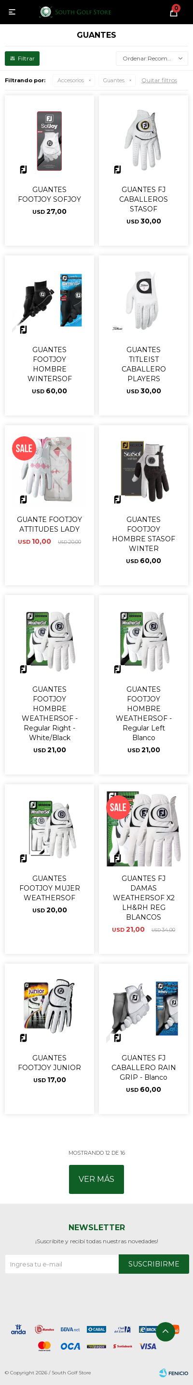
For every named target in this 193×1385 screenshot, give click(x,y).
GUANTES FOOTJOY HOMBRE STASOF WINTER (143, 534)
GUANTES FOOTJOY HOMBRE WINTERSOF (50, 364)
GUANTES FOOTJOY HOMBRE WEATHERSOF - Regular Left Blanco (144, 713)
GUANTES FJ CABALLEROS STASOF (143, 199)
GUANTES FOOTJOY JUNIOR (49, 1063)
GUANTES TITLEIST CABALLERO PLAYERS (144, 364)
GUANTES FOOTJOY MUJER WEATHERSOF (49, 888)
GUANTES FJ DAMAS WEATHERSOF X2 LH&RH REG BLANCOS (144, 898)
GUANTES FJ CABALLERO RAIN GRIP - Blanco (143, 1068)
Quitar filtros (159, 80)
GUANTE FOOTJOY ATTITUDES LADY (49, 524)
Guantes (113, 80)
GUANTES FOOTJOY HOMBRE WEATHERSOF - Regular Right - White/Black (50, 713)
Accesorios (70, 80)
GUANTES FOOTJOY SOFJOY (49, 194)
